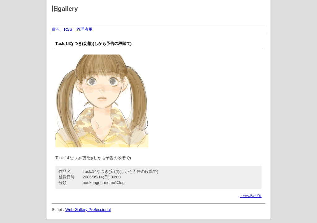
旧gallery (65, 8)
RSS (68, 29)
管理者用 (84, 29)
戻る (56, 29)
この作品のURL (251, 196)
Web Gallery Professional (88, 209)
